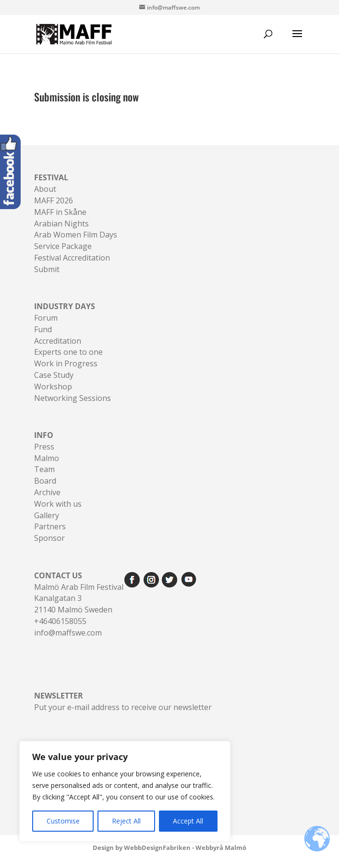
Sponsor (49, 538)
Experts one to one (68, 352)
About (45, 189)
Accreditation (57, 341)
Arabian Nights (61, 223)
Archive (47, 492)
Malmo (46, 458)
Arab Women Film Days (75, 234)
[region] (124, 791)
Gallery (46, 515)
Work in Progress (65, 363)
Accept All (188, 820)
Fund (43, 329)
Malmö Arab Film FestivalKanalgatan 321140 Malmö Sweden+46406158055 (78, 598)
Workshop (53, 386)
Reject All (126, 820)
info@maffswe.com (68, 632)
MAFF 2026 (53, 200)
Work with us (58, 504)
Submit (47, 269)
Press (44, 446)
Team (44, 469)
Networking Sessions (72, 398)
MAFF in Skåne (60, 212)
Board (45, 480)
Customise (63, 820)
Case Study (53, 375)
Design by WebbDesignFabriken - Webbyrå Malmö (169, 847)
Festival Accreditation (72, 257)
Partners (50, 526)
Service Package (63, 246)
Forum (46, 317)
